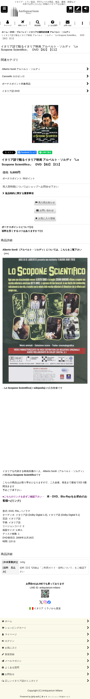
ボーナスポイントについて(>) (17, 227)
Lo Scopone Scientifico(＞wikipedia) (24, 388)
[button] (4, 9)
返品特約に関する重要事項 (18, 193)
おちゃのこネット (39, 696)
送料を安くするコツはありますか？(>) (22, 231)
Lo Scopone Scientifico (23, 474)
